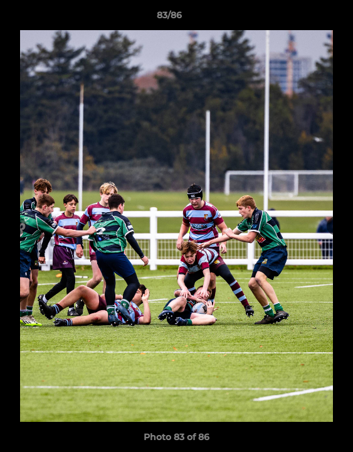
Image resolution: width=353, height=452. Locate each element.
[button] (307, 18)
